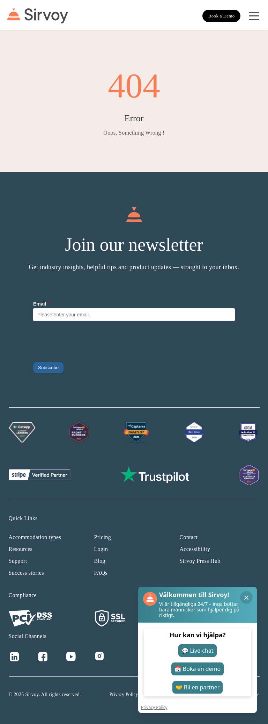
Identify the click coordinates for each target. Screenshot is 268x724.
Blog (99, 561)
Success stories (26, 573)
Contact (189, 537)
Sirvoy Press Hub (200, 561)
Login (101, 549)
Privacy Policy (124, 694)
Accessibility (195, 549)
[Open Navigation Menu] (254, 16)
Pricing (102, 537)
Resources (21, 549)
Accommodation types (35, 537)
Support (18, 561)
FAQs (100, 573)
